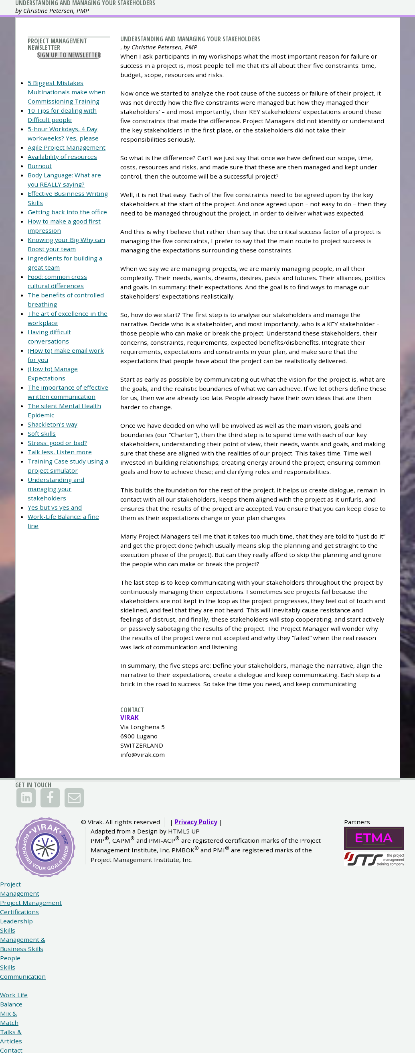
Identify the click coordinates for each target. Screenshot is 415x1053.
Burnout (40, 282)
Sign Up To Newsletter (66, 142)
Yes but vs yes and (55, 642)
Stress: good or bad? (57, 577)
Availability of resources (62, 272)
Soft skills (42, 568)
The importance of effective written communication (55, 521)
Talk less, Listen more (60, 586)
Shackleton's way (52, 559)
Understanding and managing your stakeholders (56, 623)
